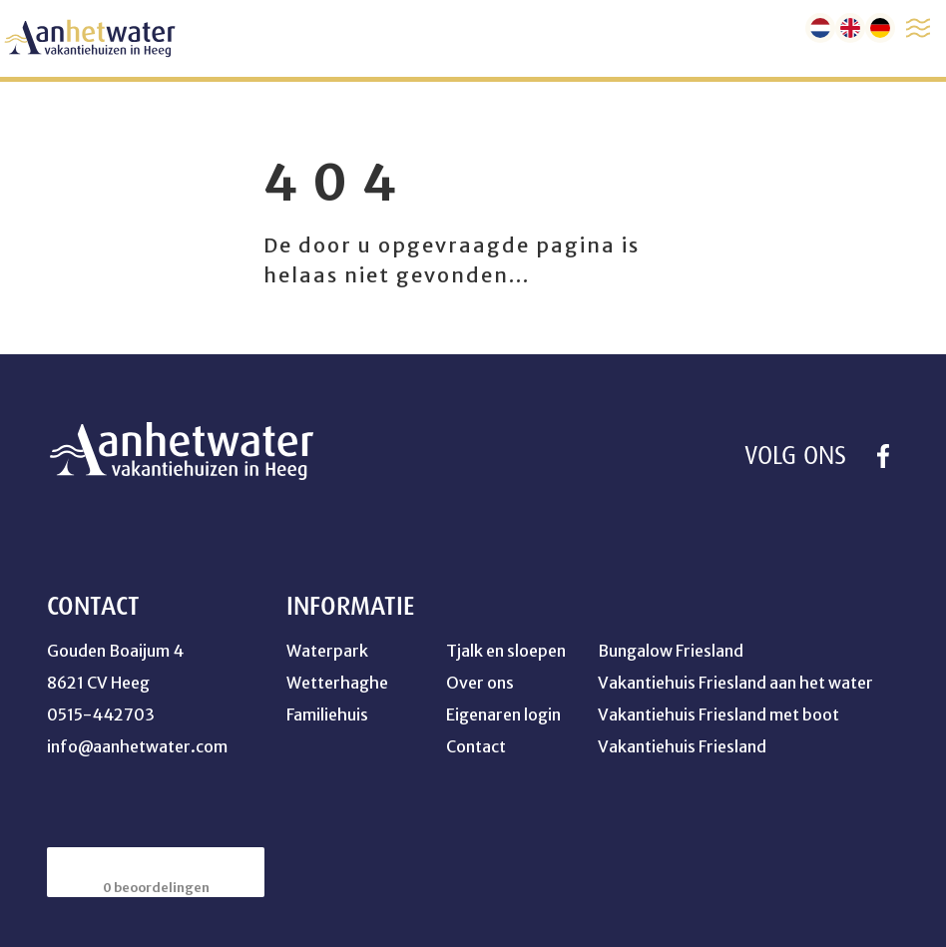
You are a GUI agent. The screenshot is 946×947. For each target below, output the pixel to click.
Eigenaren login (503, 714)
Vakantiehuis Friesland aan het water (735, 683)
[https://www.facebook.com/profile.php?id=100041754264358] (883, 456)
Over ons (480, 683)
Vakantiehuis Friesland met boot (718, 714)
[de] (880, 28)
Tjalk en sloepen (506, 651)
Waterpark (327, 651)
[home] (90, 38)
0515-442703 (101, 714)
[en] (850, 28)
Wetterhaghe (337, 683)
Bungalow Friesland (670, 651)
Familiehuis (327, 714)
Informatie (350, 606)
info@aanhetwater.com (137, 746)
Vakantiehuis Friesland (682, 746)
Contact (476, 746)
